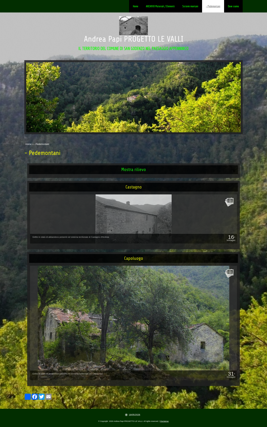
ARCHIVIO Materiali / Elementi (160, 6)
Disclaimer (164, 421)
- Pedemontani (213, 6)
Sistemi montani (190, 6)
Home (135, 6)
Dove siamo (233, 6)
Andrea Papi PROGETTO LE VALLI (133, 39)
